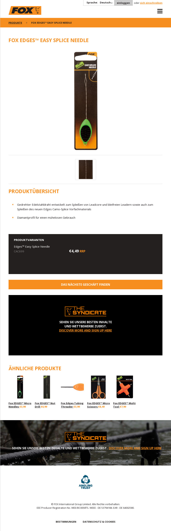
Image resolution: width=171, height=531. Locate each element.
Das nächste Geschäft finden (85, 284)
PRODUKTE (15, 22)
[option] (86, 101)
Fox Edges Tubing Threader (72, 404)
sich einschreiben (151, 3)
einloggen (123, 3)
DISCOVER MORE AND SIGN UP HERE (85, 330)
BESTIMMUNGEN (66, 521)
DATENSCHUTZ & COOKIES (99, 521)
